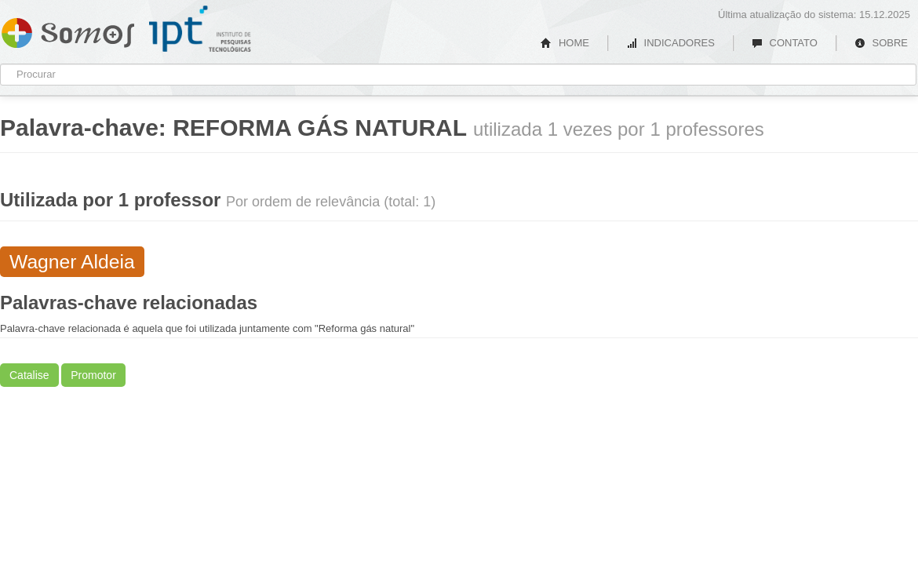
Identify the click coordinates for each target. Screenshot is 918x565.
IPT (200, 29)
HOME (565, 43)
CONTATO (785, 43)
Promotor (93, 375)
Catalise (29, 375)
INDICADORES (670, 43)
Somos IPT (68, 30)
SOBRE (881, 43)
